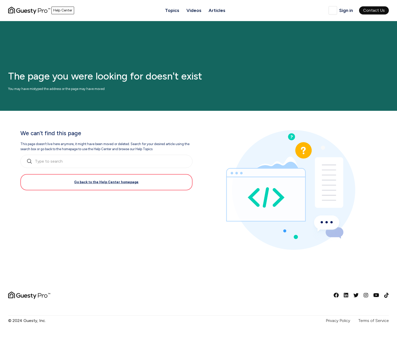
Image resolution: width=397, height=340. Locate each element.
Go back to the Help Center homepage (106, 182)
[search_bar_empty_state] (106, 161)
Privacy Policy (338, 320)
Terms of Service (373, 320)
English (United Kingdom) (332, 10)
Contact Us (374, 10)
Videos (193, 10)
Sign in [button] (346, 10)
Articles (217, 10)
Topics (172, 10)
